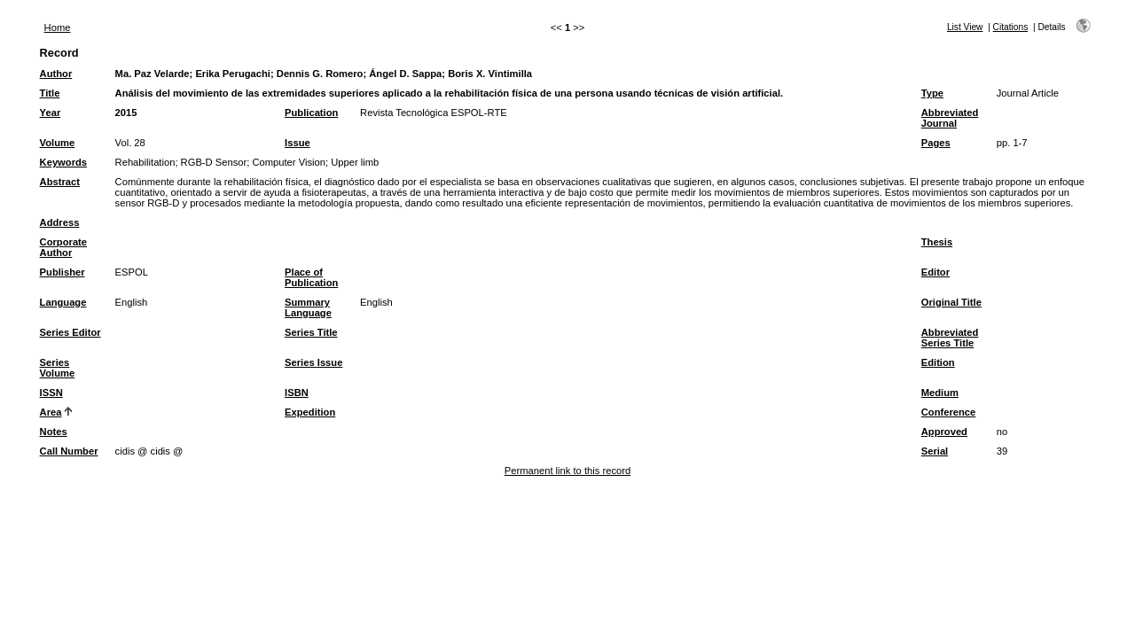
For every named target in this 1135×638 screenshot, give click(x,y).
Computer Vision (288, 162)
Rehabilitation (145, 162)
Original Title (951, 302)
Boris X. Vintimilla (490, 73)
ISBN (297, 392)
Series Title (311, 332)
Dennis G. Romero (320, 73)
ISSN (51, 392)
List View (965, 27)
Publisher (62, 272)
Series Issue (313, 362)
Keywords (63, 162)
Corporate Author (63, 247)
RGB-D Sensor (214, 162)
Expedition (310, 412)
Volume (57, 142)
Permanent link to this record (567, 470)
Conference (948, 412)
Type (932, 93)
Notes (53, 431)
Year (50, 112)
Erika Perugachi (232, 73)
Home (57, 27)
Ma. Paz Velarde (152, 73)
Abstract (60, 181)
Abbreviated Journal (950, 117)
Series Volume (57, 367)
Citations (1011, 27)
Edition (938, 362)
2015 (126, 112)
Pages (936, 142)
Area (51, 412)
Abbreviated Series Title (950, 337)
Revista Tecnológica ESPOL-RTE (433, 112)
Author (56, 73)
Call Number (69, 451)
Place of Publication (311, 277)
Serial (934, 451)
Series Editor (70, 332)
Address (60, 222)
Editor (935, 272)
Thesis (936, 242)
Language (63, 302)
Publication (311, 112)
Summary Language (308, 307)
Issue (297, 142)
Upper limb (355, 162)
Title (50, 93)
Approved (944, 431)
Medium (940, 392)
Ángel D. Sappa (405, 73)
